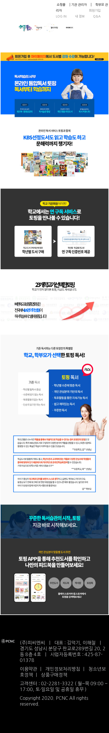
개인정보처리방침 (62, 669)
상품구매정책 (54, 674)
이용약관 (28, 669)
